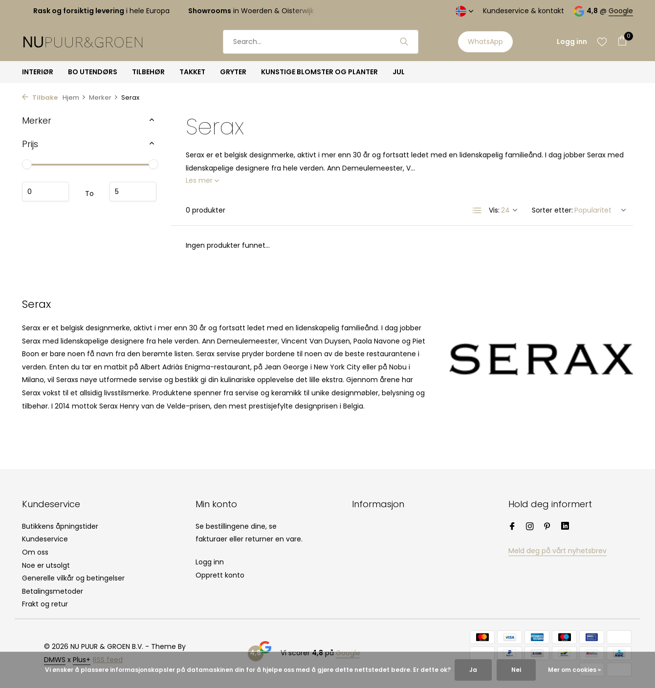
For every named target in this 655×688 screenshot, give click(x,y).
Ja (473, 670)
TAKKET (192, 72)
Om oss (35, 552)
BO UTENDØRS (92, 72)
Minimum (45, 191)
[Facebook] (512, 527)
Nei (516, 670)
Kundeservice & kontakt (523, 11)
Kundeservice (45, 539)
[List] (477, 210)
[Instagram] (530, 527)
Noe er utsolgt (46, 565)
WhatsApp (485, 41)
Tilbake (40, 97)
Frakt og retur (45, 604)
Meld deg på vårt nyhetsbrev (557, 551)
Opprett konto (220, 575)
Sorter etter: (552, 210)
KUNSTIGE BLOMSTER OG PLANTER (319, 72)
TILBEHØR (148, 72)
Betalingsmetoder (52, 591)
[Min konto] (572, 42)
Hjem (74, 97)
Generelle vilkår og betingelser (73, 578)
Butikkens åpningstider (60, 526)
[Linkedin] (565, 527)
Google (621, 11)
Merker (103, 97)
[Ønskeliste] (602, 41)
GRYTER (233, 72)
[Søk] (320, 42)
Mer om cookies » (574, 670)
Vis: (494, 210)
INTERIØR (37, 72)
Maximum (132, 191)
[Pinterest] (547, 527)
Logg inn (210, 562)
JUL (399, 72)
